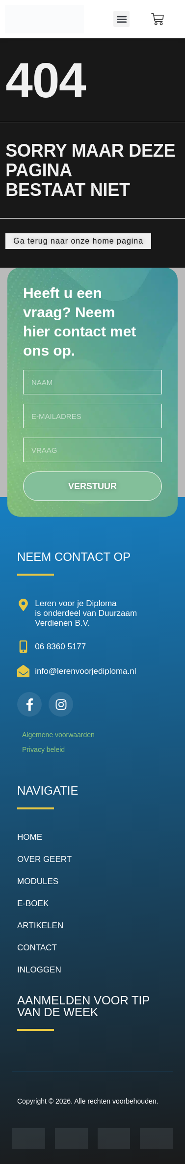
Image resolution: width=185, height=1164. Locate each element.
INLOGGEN (39, 969)
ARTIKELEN (40, 925)
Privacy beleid (43, 749)
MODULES (37, 881)
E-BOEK (33, 903)
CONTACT (37, 947)
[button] (121, 19)
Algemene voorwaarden (58, 735)
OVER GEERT (44, 859)
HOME (29, 837)
